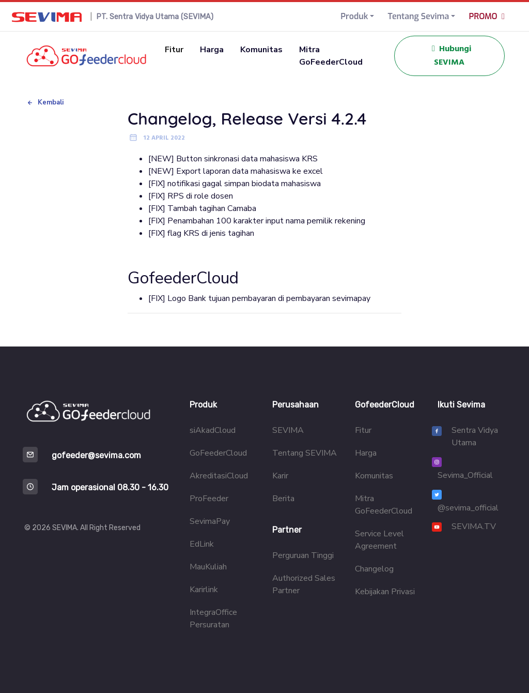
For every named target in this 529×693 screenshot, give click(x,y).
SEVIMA (288, 430)
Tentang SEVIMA (304, 453)
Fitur (174, 49)
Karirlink (204, 589)
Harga (212, 49)
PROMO (489, 16)
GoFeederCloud (218, 453)
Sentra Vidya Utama (475, 436)
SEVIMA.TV (474, 526)
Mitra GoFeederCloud (331, 56)
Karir (280, 475)
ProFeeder (209, 498)
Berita (283, 498)
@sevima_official (468, 508)
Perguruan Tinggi (303, 555)
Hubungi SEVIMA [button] (449, 55)
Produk (354, 16)
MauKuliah (208, 567)
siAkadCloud (213, 430)
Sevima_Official (465, 475)
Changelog (374, 569)
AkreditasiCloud (219, 475)
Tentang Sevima (418, 16)
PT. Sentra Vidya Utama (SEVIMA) (154, 16)
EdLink (202, 544)
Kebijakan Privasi (385, 591)
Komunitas (261, 49)
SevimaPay (210, 521)
